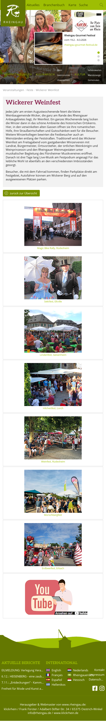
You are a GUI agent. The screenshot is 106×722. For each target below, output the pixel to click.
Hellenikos (58, 685)
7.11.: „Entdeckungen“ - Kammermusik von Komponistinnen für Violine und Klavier (23, 683)
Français (57, 676)
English (56, 671)
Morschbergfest (53, 516)
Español (57, 681)
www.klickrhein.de (66, 714)
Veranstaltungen (18, 74)
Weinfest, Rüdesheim (53, 462)
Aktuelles (33, 5)
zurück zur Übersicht (23, 194)
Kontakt (99, 671)
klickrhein (10, 710)
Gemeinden (93, 80)
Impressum (97, 675)
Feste (30, 91)
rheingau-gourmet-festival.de (80, 44)
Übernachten (63, 80)
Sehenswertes (94, 70)
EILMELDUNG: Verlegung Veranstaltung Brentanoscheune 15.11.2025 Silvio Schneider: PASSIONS (23, 671)
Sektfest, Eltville (53, 302)
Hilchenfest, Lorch (53, 409)
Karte (72, 5)
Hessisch (79, 681)
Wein (59, 70)
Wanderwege (94, 75)
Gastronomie (63, 75)
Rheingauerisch (79, 676)
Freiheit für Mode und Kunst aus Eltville (23, 689)
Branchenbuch (54, 5)
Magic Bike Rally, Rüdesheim (53, 249)
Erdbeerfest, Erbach (53, 569)
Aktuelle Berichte (21, 664)
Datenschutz (96, 680)
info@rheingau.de (39, 714)
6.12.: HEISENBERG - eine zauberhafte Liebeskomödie (23, 677)
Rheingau (13, 22)
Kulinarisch (45, 74)
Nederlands (79, 671)
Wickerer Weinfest (47, 91)
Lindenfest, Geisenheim (53, 355)
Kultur (80, 74)
